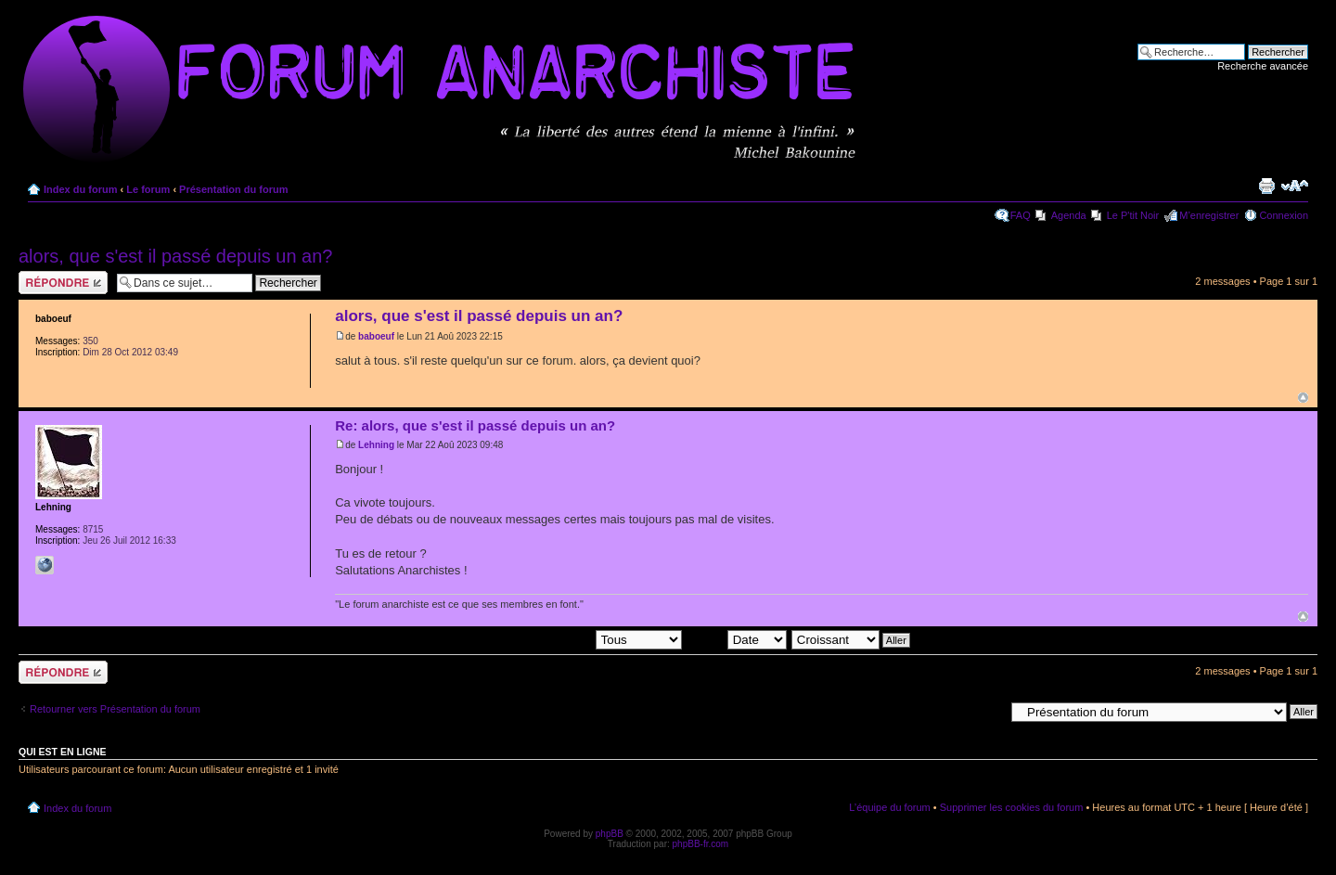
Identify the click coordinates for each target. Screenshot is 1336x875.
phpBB (609, 834)
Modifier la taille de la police (1294, 185)
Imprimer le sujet (1266, 185)
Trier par (736, 638)
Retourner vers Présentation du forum (115, 708)
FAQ (1020, 215)
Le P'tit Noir (1133, 215)
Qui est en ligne (63, 751)
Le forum (148, 189)
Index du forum (80, 189)
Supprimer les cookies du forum (1012, 807)
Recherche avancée (1262, 65)
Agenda (1068, 215)
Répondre (63, 282)
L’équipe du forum (889, 807)
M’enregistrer (1209, 215)
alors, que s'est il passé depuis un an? (175, 256)
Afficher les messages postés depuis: (552, 638)
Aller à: (988, 710)
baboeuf (376, 336)
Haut (1303, 397)
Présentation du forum (233, 189)
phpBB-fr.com (701, 844)
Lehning (376, 445)
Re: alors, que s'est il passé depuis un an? (475, 425)
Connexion (1283, 215)
